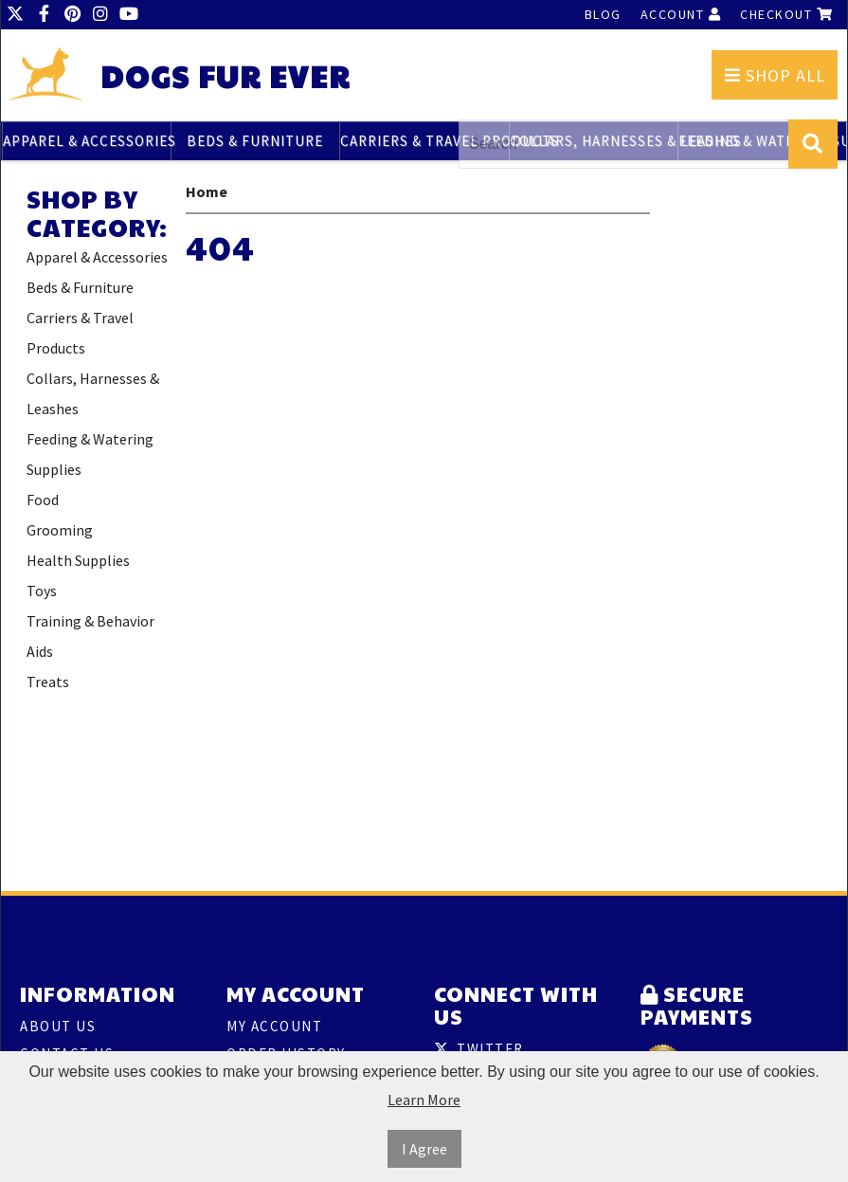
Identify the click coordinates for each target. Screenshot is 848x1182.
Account (681, 14)
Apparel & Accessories (87, 141)
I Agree (424, 1148)
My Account (274, 1026)
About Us (58, 1026)
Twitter (479, 1049)
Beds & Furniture (255, 141)
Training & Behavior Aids (90, 636)
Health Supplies (78, 560)
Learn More (424, 1099)
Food (43, 499)
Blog (603, 14)
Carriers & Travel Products (424, 141)
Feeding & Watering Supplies (90, 454)
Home (206, 191)
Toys (42, 590)
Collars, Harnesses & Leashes (93, 393)
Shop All (775, 75)
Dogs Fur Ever (225, 76)
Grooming (60, 529)
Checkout (786, 14)
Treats (48, 681)
